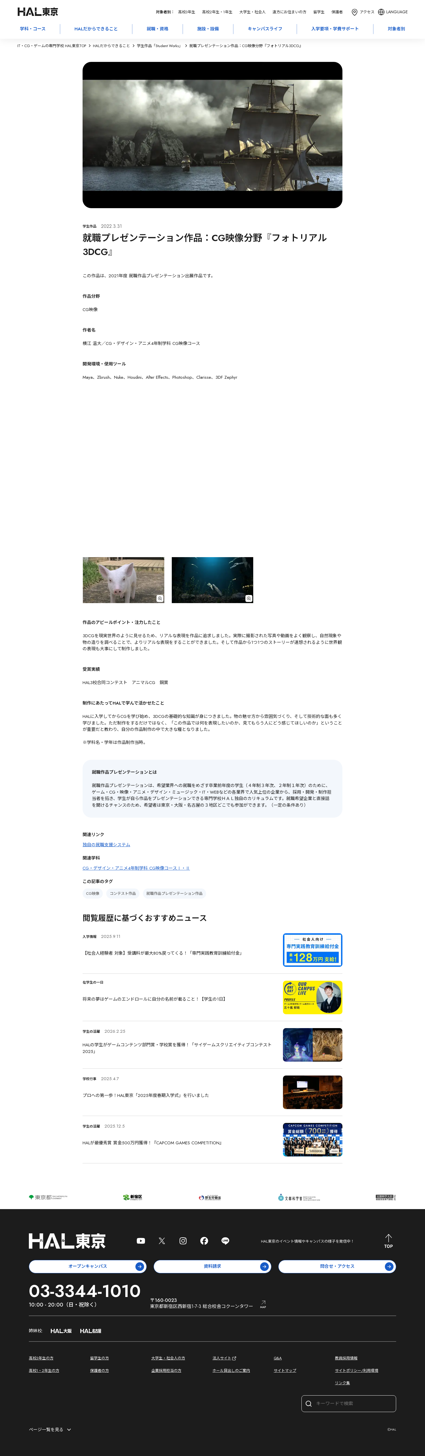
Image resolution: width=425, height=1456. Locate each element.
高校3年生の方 (41, 1358)
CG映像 (92, 893)
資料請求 (236, 1266)
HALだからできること (96, 29)
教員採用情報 (346, 1358)
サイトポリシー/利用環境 (356, 1370)
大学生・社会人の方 (168, 1358)
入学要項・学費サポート (335, 29)
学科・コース (33, 29)
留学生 (319, 12)
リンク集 (342, 1383)
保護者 (337, 12)
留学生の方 (99, 1358)
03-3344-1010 (85, 1291)
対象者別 (396, 29)
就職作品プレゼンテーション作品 (174, 893)
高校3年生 (186, 12)
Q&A (278, 1358)
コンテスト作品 (123, 893)
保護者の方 (99, 1370)
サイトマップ (285, 1370)
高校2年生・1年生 (217, 12)
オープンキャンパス (106, 1266)
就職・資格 (157, 29)
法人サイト (224, 1358)
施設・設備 (208, 29)
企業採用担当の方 (166, 1370)
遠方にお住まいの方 (289, 12)
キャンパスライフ (265, 29)
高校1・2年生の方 (44, 1370)
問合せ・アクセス (357, 1266)
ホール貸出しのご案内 (231, 1370)
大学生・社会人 (252, 12)
